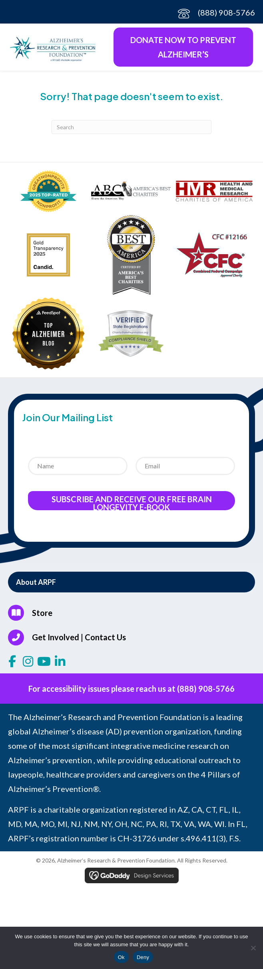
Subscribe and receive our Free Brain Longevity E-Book (132, 502)
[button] (131, 582)
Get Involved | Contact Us (79, 637)
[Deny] (253, 948)
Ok (121, 957)
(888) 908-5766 (226, 12)
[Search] (131, 127)
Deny (143, 957)
